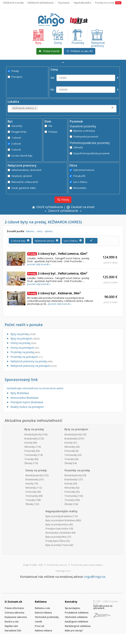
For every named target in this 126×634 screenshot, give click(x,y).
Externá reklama (43, 612)
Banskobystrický (33, 434)
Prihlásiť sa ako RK (79, 51)
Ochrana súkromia (14, 612)
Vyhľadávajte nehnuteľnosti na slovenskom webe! (35, 388)
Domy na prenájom (24, 347)
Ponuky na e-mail (108, 2)
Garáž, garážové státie (22, 188)
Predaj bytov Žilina (55, 540)
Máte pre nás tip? (74, 630)
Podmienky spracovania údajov (87, 564)
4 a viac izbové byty (20, 155)
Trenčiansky (30, 455)
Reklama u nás (42, 608)
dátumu (30, 231)
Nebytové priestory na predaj (31, 361)
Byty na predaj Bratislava (58, 516)
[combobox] (62, 108)
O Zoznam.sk (13, 601)
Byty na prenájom (25, 338)
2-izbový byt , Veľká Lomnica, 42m (57, 253)
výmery (49, 231)
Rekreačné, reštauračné (23, 182)
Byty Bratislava (19, 393)
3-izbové (14, 149)
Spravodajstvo (72, 608)
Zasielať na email (80, 207)
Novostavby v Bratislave (58, 532)
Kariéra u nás (11, 621)
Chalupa (51, 131)
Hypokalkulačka (82, 2)
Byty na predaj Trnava (57, 545)
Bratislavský (30, 438)
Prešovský (29, 450)
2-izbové (14, 143)
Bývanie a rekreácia (82, 130)
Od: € (84, 78)
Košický (28, 442)
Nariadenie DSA (13, 630)
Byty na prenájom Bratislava (60, 520)
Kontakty (71, 601)
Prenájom (15, 76)
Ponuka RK (77, 176)
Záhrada (76, 147)
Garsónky (15, 126)
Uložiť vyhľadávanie (47, 207)
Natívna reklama (43, 630)
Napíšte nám (11, 626)
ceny (39, 231)
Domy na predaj (23, 343)
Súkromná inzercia (82, 170)
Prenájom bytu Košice (56, 528)
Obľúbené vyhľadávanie (40, 2)
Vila (48, 126)
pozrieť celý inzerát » (38, 264)
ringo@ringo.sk (94, 577)
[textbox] (44, 108)
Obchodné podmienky (47, 617)
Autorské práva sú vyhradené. (102, 607)
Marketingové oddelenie (78, 626)
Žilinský (28, 463)
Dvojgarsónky (17, 131)
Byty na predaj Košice (56, 524)
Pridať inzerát (49, 51)
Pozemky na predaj (25, 352)
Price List (39, 626)
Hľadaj (63, 200)
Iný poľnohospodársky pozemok (90, 153)
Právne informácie (14, 608)
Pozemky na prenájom (26, 357)
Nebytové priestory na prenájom (33, 366)
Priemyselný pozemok (84, 136)
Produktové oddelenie (77, 612)
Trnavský (29, 459)
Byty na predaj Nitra (56, 536)
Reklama (41, 601)
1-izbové (14, 137)
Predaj (13, 71)
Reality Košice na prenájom (27, 407)
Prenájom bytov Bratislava (26, 402)
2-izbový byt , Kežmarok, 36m (54, 293)
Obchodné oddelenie (76, 617)
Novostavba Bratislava (24, 397)
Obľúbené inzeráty (13, 2)
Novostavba (78, 188)
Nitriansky (29, 446)
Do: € (84, 89)
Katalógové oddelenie (76, 621)
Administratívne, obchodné (24, 170)
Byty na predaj (23, 334)
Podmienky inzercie (57, 564)
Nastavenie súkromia (16, 617)
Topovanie (64, 2)
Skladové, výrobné (20, 176)
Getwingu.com (63, 570)
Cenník (38, 621)
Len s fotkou (78, 182)
